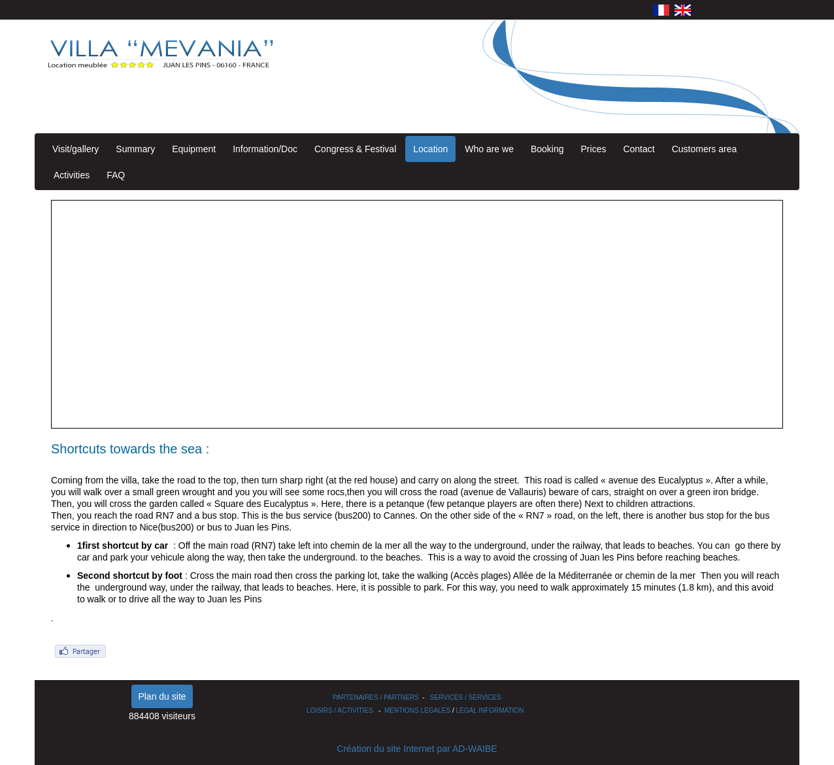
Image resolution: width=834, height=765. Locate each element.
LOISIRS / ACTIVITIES (340, 710)
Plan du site (162, 696)
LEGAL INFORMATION (490, 710)
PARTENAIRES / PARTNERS (376, 697)
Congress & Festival (355, 149)
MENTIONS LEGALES (417, 710)
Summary (135, 149)
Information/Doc (265, 149)
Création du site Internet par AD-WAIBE (417, 748)
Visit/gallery (75, 149)
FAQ (116, 175)
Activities (72, 175)
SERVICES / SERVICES (465, 697)
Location (430, 149)
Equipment (194, 149)
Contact (638, 149)
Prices (594, 149)
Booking (547, 149)
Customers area (704, 149)
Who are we (489, 149)
